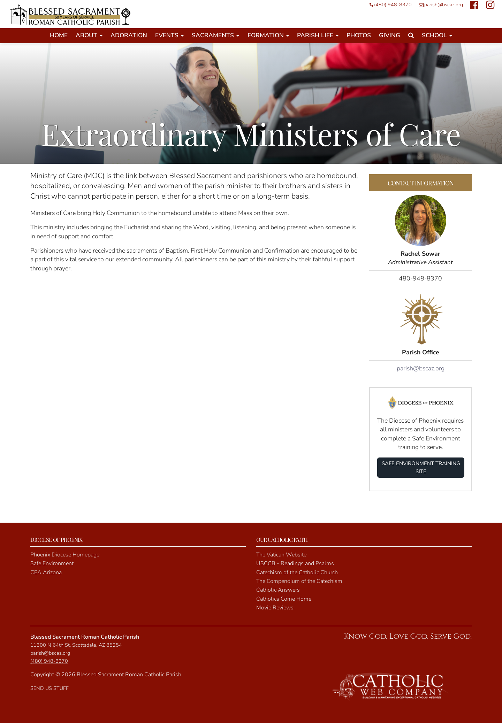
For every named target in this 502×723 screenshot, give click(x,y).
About (89, 35)
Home (59, 35)
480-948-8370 (420, 278)
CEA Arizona (46, 572)
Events (169, 35)
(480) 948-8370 (389, 4)
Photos (359, 35)
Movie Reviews (275, 608)
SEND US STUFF (49, 688)
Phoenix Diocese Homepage (64, 555)
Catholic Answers (278, 590)
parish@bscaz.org (439, 4)
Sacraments (215, 35)
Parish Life (318, 35)
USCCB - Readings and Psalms (295, 563)
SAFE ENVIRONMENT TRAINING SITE (421, 467)
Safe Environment (52, 563)
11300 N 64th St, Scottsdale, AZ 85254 (76, 644)
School (437, 35)
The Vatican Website (281, 555)
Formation (268, 35)
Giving (389, 35)
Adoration (129, 35)
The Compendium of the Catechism (299, 581)
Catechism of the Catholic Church (297, 572)
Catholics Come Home (283, 599)
